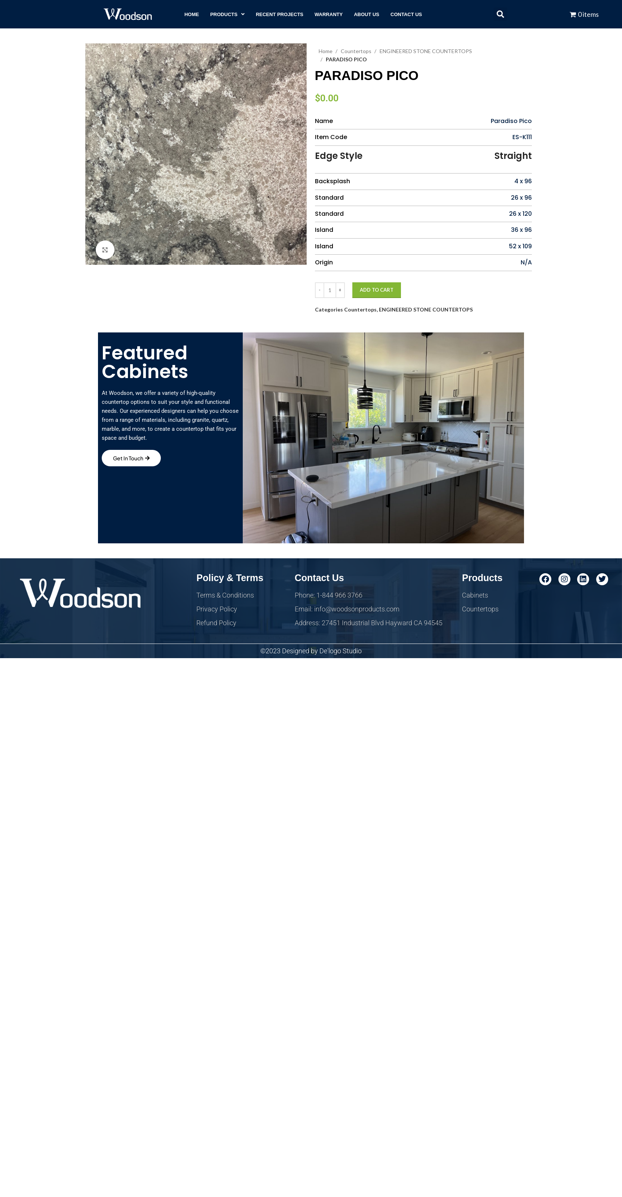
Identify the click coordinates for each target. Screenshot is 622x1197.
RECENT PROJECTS (279, 14)
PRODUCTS (227, 14)
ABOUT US (366, 14)
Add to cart (376, 290)
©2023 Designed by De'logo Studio (311, 651)
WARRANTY (329, 14)
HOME (191, 14)
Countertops (357, 51)
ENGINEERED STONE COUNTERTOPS (426, 309)
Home (326, 51)
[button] (227, 14)
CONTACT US (406, 14)
